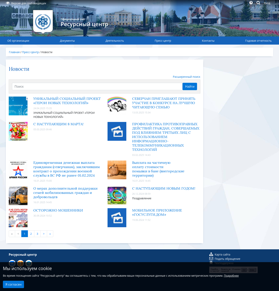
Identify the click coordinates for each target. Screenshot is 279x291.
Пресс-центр (163, 40)
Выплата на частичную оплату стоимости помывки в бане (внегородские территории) (158, 169)
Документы (67, 40)
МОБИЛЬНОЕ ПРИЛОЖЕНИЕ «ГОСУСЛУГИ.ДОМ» (157, 212)
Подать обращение (224, 259)
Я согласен (13, 284)
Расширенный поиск (186, 77)
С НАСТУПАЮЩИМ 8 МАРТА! (58, 124)
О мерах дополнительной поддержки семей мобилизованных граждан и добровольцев (65, 192)
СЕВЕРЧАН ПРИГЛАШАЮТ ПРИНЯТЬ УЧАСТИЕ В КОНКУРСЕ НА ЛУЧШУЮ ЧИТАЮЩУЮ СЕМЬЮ (163, 103)
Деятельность (115, 40)
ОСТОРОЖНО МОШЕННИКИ (58, 210)
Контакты (208, 40)
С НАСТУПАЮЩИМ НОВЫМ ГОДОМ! (163, 188)
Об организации (18, 40)
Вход (267, 3)
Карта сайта (219, 254)
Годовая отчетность (258, 40)
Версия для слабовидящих (26, 3)
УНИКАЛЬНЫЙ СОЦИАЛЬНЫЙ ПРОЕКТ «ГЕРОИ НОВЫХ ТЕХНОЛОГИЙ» (67, 101)
